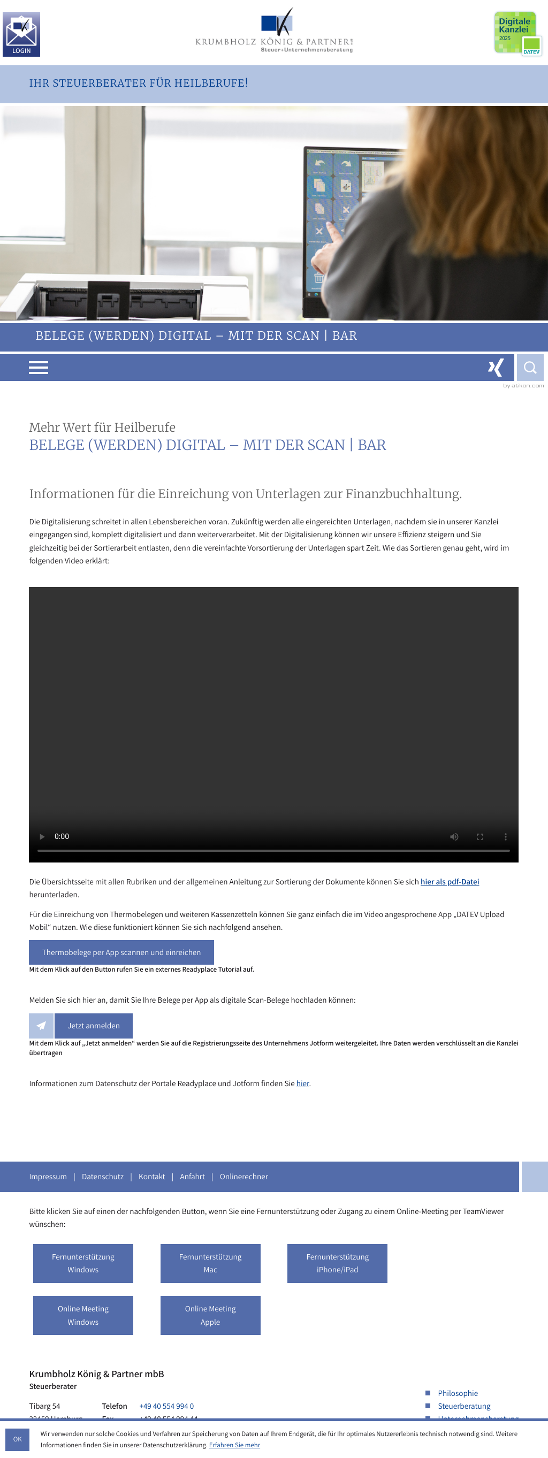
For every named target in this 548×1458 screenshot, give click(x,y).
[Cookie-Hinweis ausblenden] (17, 1440)
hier (302, 1083)
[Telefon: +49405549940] (166, 1406)
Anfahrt (192, 1176)
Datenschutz (103, 1176)
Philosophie (458, 1393)
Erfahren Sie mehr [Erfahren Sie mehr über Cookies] (234, 1444)
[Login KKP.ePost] (21, 34)
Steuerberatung (464, 1406)
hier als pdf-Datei (450, 881)
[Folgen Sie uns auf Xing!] (496, 367)
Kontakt (152, 1176)
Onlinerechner (244, 1176)
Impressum (48, 1176)
